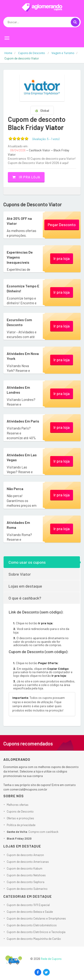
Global (42, 110)
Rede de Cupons (51, 959)
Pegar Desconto (62, 224)
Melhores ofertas (17, 804)
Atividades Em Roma (18, 524)
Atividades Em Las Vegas (22, 457)
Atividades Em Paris (23, 421)
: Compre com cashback (32, 832)
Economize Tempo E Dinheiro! (23, 288)
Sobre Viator (20, 574)
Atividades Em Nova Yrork (23, 356)
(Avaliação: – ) (45, 139)
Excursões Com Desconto (19, 322)
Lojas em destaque (25, 586)
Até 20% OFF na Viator (19, 220)
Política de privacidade (21, 825)
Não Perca (15, 488)
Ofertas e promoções (20, 818)
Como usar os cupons (27, 562)
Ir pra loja (26, 177)
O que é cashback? (25, 597)
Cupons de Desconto (20, 811)
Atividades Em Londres (18, 389)
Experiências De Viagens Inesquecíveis (20, 257)
